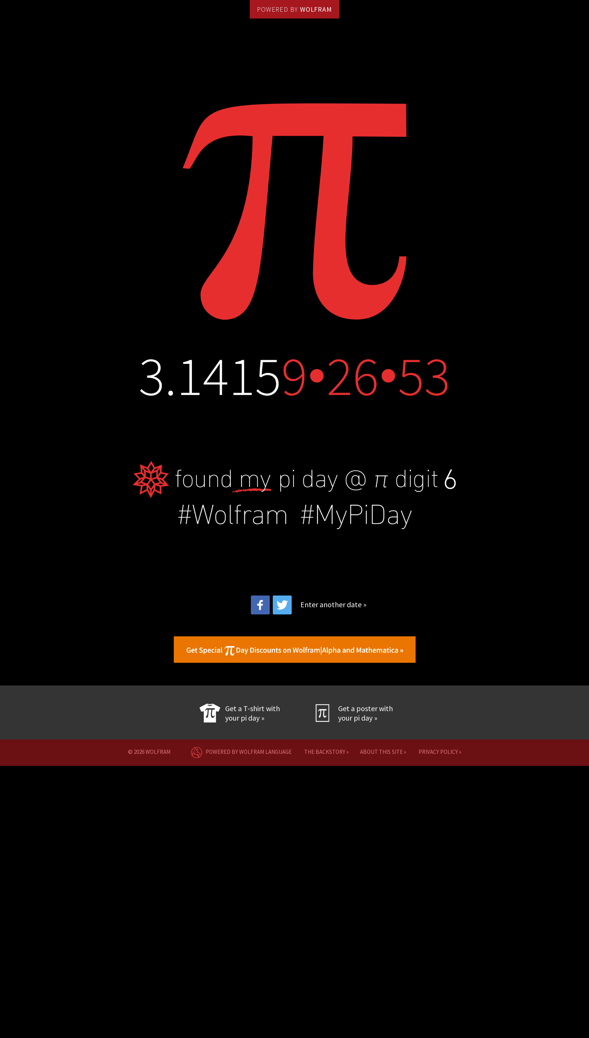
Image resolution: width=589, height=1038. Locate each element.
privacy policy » (440, 751)
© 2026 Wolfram (151, 751)
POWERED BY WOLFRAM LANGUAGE (239, 751)
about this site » (383, 751)
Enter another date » (333, 604)
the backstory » (326, 751)
